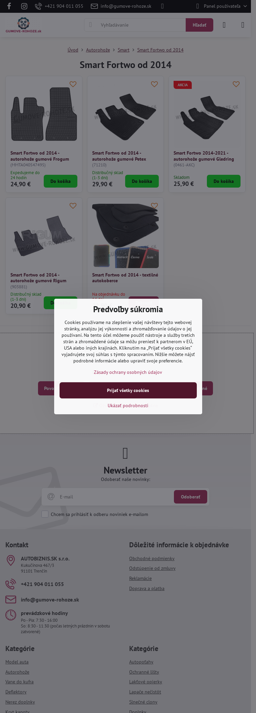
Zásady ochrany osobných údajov (128, 372)
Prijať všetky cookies (128, 390)
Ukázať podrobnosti (128, 405)
